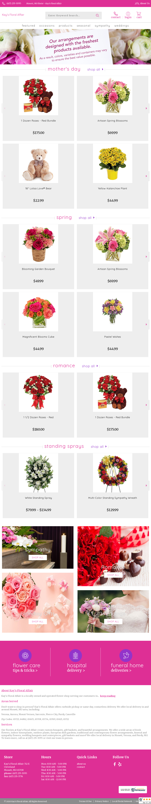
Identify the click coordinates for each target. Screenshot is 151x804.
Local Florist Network (122, 801)
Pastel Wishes (112, 336)
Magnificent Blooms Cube (38, 336)
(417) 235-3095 (14, 3)
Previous (4, 108)
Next (147, 108)
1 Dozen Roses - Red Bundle (38, 120)
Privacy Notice (102, 801)
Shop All (93, 69)
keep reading (107, 696)
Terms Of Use (85, 801)
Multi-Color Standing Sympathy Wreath (112, 497)
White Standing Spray (38, 497)
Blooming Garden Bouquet (38, 269)
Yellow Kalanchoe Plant (112, 188)
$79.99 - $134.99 (38, 510)
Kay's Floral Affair (13, 14)
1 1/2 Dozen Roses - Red (38, 417)
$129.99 (112, 510)
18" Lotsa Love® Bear (38, 188)
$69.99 (113, 133)
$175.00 (38, 133)
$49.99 (38, 281)
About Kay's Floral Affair (17, 690)
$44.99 (112, 200)
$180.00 (38, 429)
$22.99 (38, 200)
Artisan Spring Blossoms (113, 120)
